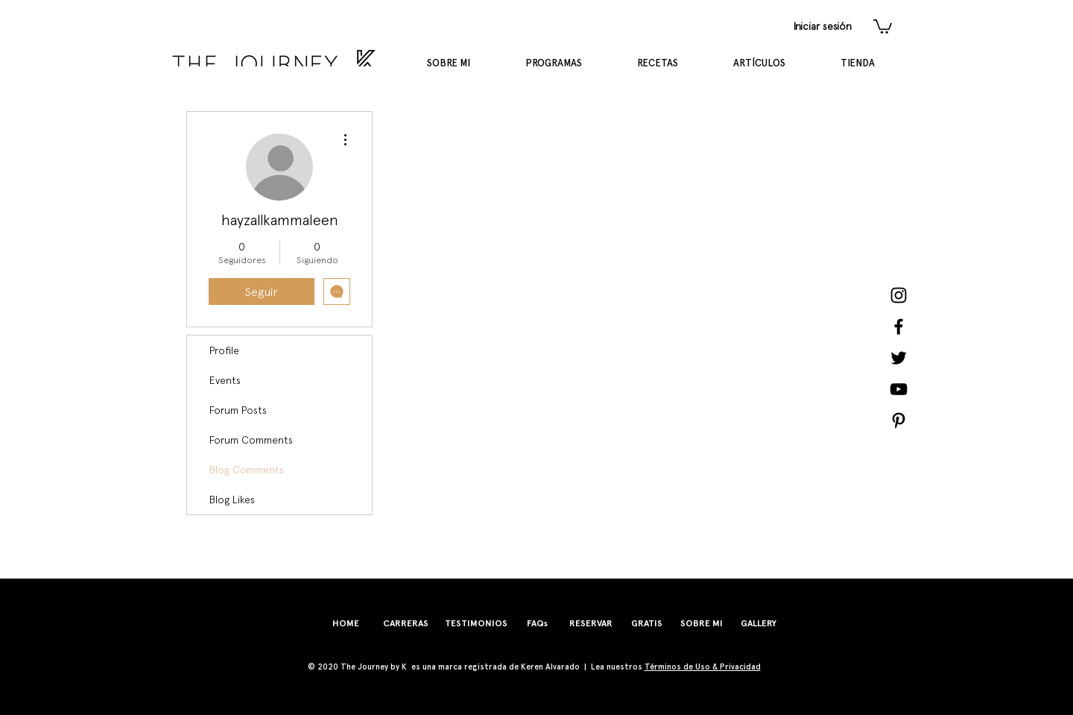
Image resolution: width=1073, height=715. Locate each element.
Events (225, 380)
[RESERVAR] (591, 623)
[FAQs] (537, 623)
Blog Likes (232, 499)
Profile (224, 350)
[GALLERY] (758, 623)
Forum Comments (251, 440)
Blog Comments (246, 470)
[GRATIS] (647, 623)
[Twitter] (898, 357)
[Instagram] (898, 295)
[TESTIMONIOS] (476, 623)
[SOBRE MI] (701, 623)
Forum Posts (238, 410)
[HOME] (346, 623)
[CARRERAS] (405, 623)
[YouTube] (898, 389)
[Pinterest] (898, 420)
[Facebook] (898, 326)
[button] (882, 26)
